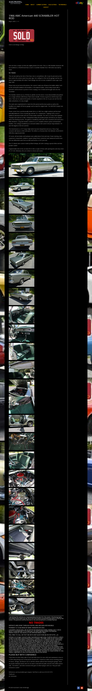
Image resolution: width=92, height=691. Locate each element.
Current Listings (41, 4)
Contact (46, 7)
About (33, 4)
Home (27, 4)
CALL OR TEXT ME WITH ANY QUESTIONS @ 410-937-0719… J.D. (38, 635)
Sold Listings (52, 4)
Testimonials (62, 4)
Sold (18, 21)
